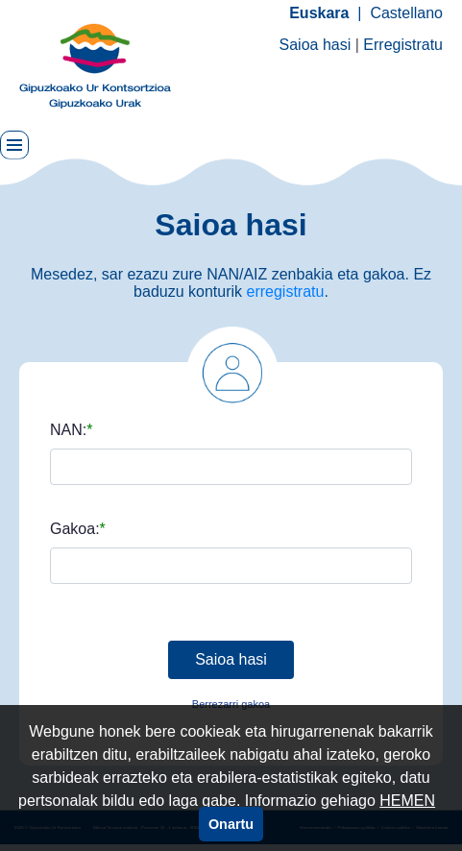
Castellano (406, 13)
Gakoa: (75, 529)
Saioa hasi (316, 44)
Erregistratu (403, 44)
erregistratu (286, 291)
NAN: (68, 430)
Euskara (319, 13)
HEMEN (407, 800)
